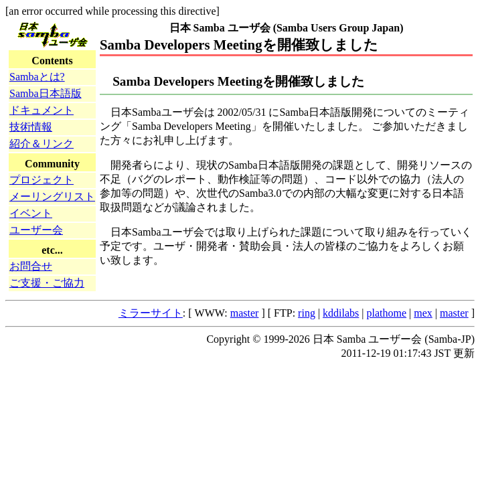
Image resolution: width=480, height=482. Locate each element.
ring (306, 313)
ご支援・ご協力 (46, 283)
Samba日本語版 (45, 93)
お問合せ (30, 266)
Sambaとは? (37, 76)
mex (423, 313)
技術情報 (30, 127)
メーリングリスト (52, 196)
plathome (387, 313)
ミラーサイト (150, 313)
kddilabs (341, 313)
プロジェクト (41, 179)
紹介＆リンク (41, 143)
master (244, 313)
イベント (30, 213)
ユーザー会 (36, 230)
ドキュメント (41, 110)
